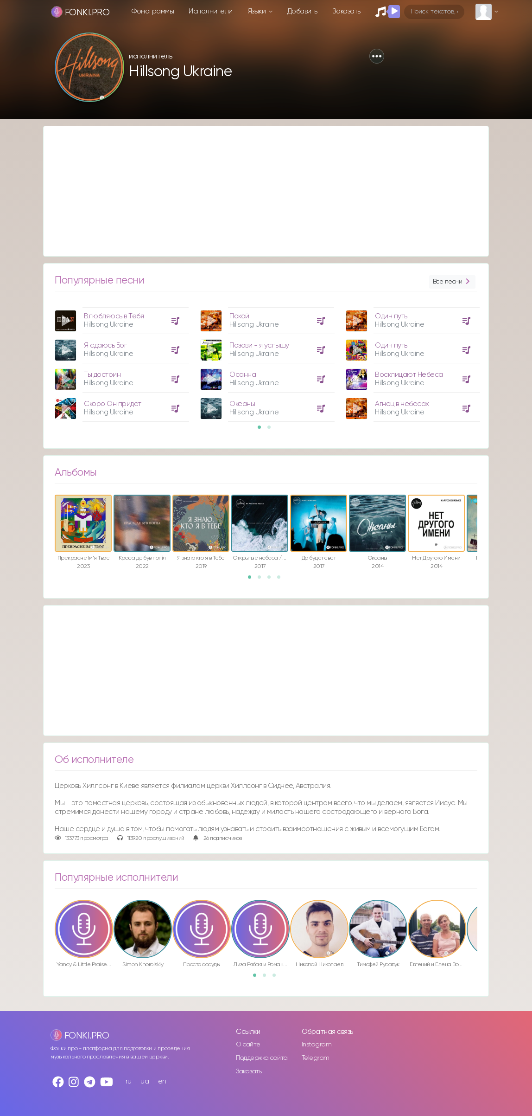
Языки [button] (257, 11)
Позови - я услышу (259, 345)
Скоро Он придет (112, 403)
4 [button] (281, 580)
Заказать (346, 11)
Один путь (391, 316)
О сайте (248, 1044)
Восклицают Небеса (409, 374)
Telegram (315, 1058)
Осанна (242, 374)
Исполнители (211, 11)
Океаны (242, 403)
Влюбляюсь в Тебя (114, 316)
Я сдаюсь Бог (105, 345)
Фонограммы (153, 11)
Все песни (452, 282)
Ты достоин (102, 374)
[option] (120, 361)
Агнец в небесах (402, 403)
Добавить (302, 11)
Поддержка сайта (262, 1058)
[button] (377, 56)
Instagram (317, 1044)
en (162, 1081)
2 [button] (272, 430)
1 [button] (262, 430)
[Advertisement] (266, 191)
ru (129, 1081)
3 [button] (272, 580)
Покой (239, 316)
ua (144, 1081)
